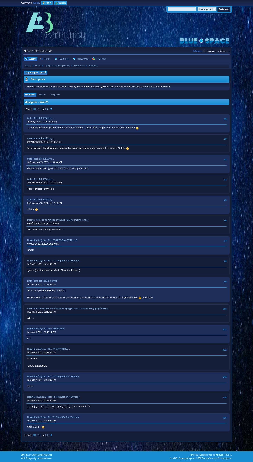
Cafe (29, 118)
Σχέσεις (31, 220)
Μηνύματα (30, 95)
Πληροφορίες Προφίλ (35, 72)
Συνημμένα (55, 95)
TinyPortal (194, 455)
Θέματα (42, 95)
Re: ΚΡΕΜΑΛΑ (56, 328)
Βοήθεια (203, 455)
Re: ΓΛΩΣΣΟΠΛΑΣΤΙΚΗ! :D (62, 240)
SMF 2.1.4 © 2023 (29, 455)
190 (46, 109)
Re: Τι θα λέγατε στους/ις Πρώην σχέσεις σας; (62, 220)
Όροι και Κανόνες (215, 455)
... (43, 109)
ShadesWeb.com (45, 458)
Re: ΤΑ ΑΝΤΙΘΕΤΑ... (59, 349)
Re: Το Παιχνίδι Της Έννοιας (63, 260)
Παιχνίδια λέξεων (36, 240)
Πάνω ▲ (228, 455)
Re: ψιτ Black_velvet (45, 281)
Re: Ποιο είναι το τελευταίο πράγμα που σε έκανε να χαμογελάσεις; (71, 308)
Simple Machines (45, 455)
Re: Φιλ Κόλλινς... (44, 118)
